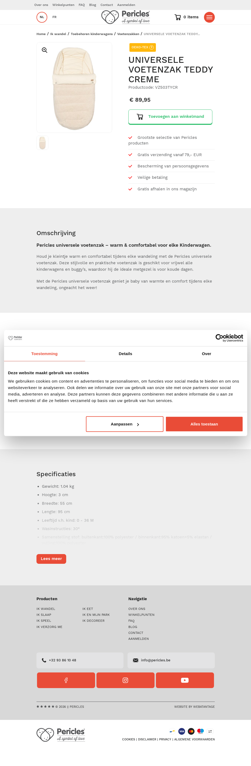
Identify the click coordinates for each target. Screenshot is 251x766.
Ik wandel (58, 50)
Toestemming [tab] (44, 353)
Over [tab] (206, 353)
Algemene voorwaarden (194, 755)
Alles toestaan (204, 424)
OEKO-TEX (143, 63)
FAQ (82, 5)
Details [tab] (125, 353)
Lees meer (51, 438)
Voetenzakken (128, 50)
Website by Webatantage (194, 723)
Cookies (128, 755)
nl (42, 25)
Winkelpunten (63, 5)
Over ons (41, 5)
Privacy (165, 755)
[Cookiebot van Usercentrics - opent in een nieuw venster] (219, 338)
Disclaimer (147, 755)
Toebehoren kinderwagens (92, 50)
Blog (92, 5)
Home (41, 50)
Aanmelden (126, 5)
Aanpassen (125, 424)
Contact (107, 5)
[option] (74, 104)
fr (54, 25)
